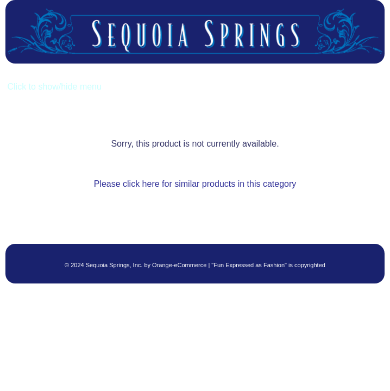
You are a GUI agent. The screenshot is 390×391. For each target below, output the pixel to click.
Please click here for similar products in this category (195, 183)
